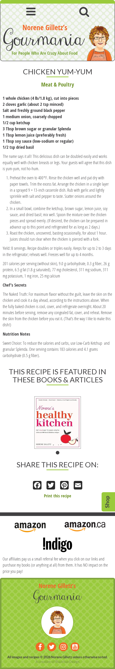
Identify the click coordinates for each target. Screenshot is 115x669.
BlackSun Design (67, 662)
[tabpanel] (57, 422)
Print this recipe (57, 496)
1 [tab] (57, 452)
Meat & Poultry (57, 84)
